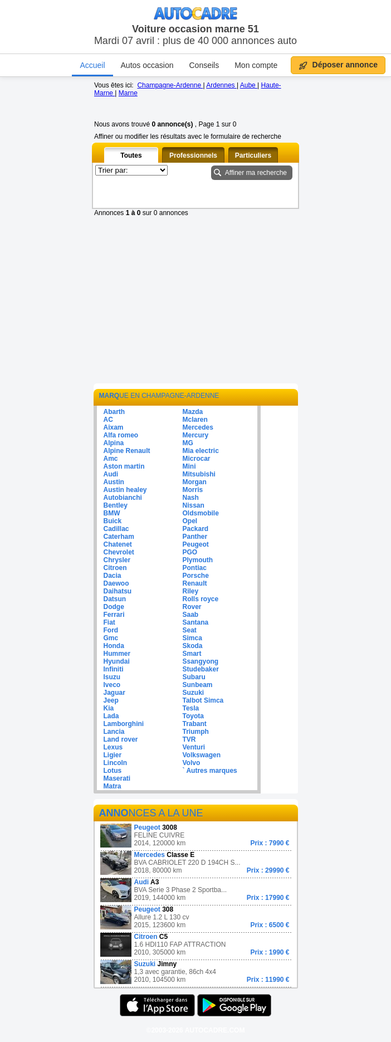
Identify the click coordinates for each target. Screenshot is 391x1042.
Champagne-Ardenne (170, 85)
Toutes (130, 155)
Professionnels (193, 155)
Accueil (92, 65)
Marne (128, 93)
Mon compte (255, 65)
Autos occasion (147, 65)
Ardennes (221, 85)
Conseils (204, 65)
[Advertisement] (195, 306)
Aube (248, 85)
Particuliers (253, 155)
